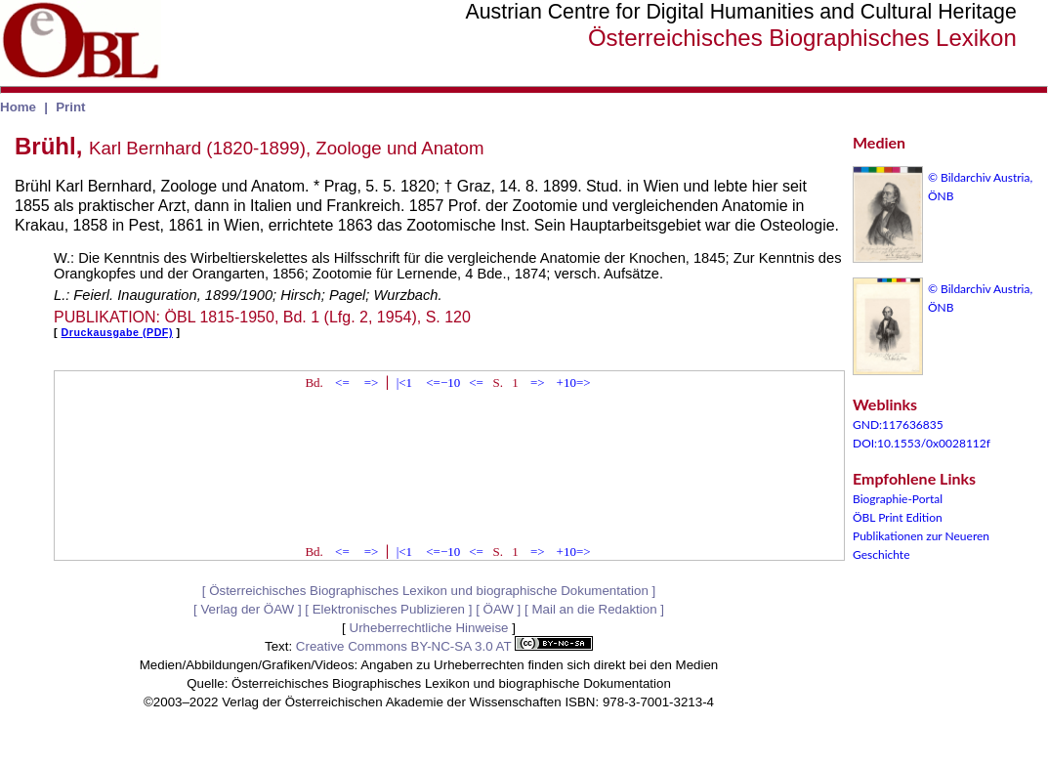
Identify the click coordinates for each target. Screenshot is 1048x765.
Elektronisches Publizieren (389, 609)
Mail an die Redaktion (593, 609)
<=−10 (443, 382)
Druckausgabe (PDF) (117, 332)
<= (342, 382)
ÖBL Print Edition (898, 517)
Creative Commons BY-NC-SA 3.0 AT (444, 646)
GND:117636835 (898, 424)
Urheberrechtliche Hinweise (429, 627)
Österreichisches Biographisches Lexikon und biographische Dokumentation (429, 590)
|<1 (404, 382)
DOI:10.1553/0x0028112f (921, 443)
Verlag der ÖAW (247, 609)
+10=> (574, 382)
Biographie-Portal (898, 498)
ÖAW (498, 609)
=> (371, 382)
